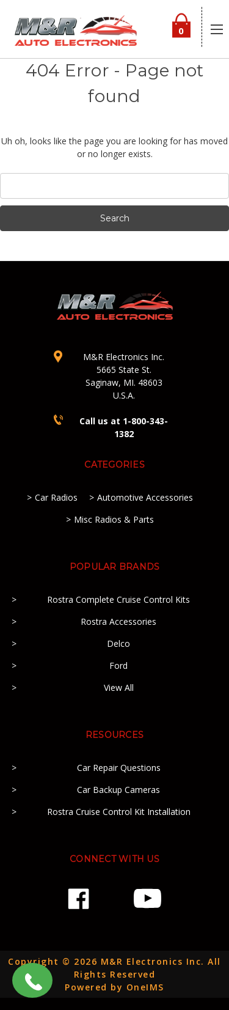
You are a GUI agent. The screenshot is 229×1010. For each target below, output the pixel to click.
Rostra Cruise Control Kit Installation (119, 811)
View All (119, 687)
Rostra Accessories (118, 621)
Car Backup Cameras (118, 789)
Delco (118, 643)
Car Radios (56, 497)
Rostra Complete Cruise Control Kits (118, 599)
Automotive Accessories (145, 497)
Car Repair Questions (119, 767)
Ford (118, 665)
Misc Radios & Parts (114, 519)
